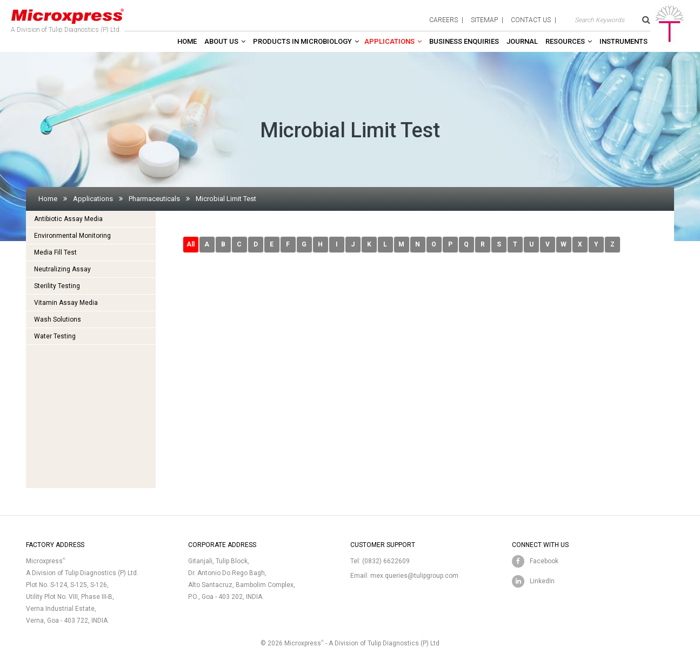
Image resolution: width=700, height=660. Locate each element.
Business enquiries (464, 41)
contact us (531, 20)
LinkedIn (542, 581)
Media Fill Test (55, 252)
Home (187, 41)
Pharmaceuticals (154, 199)
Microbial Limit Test (226, 199)
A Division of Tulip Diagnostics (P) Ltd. (67, 18)
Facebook (544, 561)
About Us (221, 41)
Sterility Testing (57, 286)
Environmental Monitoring (72, 235)
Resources (565, 41)
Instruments (623, 41)
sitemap (484, 20)
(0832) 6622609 (386, 561)
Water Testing (55, 336)
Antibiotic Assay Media (68, 219)
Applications (389, 41)
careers (443, 20)
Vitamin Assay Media (66, 302)
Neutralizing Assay (62, 269)
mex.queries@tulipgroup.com (414, 575)
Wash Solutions (57, 319)
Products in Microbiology (302, 41)
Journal (522, 41)
